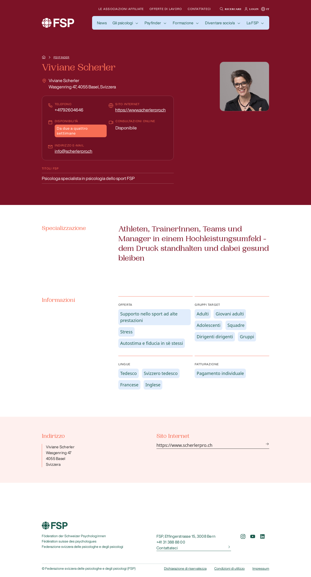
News (102, 23)
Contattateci (199, 9)
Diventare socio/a (220, 23)
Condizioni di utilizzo (229, 568)
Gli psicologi (122, 23)
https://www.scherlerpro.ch (140, 110)
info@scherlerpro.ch (73, 151)
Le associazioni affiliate (121, 9)
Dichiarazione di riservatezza (185, 568)
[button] (230, 9)
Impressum (260, 568)
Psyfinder (153, 23)
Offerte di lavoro (165, 9)
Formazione (183, 23)
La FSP (253, 23)
